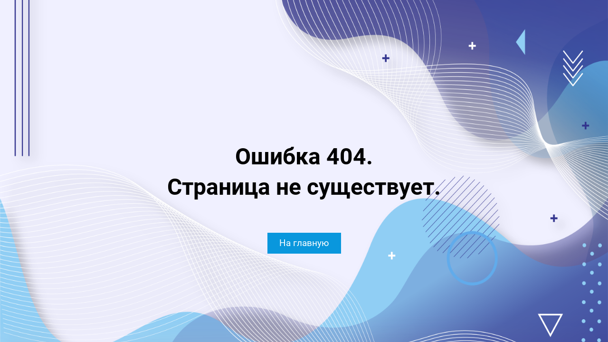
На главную (304, 243)
